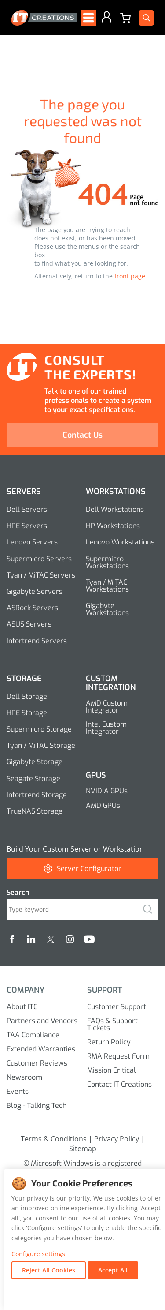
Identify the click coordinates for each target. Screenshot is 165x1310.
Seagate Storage (33, 778)
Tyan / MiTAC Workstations (107, 586)
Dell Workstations (115, 509)
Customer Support (116, 1006)
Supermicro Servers (39, 558)
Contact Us (82, 435)
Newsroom (24, 1077)
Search (18, 892)
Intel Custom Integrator (106, 728)
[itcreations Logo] (44, 18)
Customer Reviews (37, 1063)
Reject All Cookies (48, 1270)
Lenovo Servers (32, 542)
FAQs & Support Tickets (112, 1024)
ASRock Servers (32, 607)
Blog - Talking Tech (36, 1105)
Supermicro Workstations (107, 562)
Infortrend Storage (37, 795)
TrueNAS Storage (34, 811)
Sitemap (82, 1148)
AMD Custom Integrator (107, 706)
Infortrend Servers (37, 641)
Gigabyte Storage (34, 761)
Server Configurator (82, 868)
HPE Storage (27, 712)
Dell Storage (27, 696)
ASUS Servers (29, 624)
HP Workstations (113, 525)
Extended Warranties (41, 1049)
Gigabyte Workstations (107, 609)
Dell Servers (27, 509)
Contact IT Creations (119, 1084)
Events (18, 1091)
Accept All (113, 1270)
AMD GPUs (103, 805)
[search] (147, 909)
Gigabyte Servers (34, 591)
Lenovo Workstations (120, 542)
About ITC (22, 1006)
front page (129, 276)
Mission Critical (111, 1070)
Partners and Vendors (42, 1020)
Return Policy (109, 1042)
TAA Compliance (33, 1035)
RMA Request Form (118, 1056)
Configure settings (38, 1254)
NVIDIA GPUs (107, 791)
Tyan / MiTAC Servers (41, 575)
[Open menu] (88, 18)
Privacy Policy (116, 1139)
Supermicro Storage (39, 729)
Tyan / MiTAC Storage (41, 745)
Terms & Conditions (54, 1139)
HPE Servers (27, 525)
